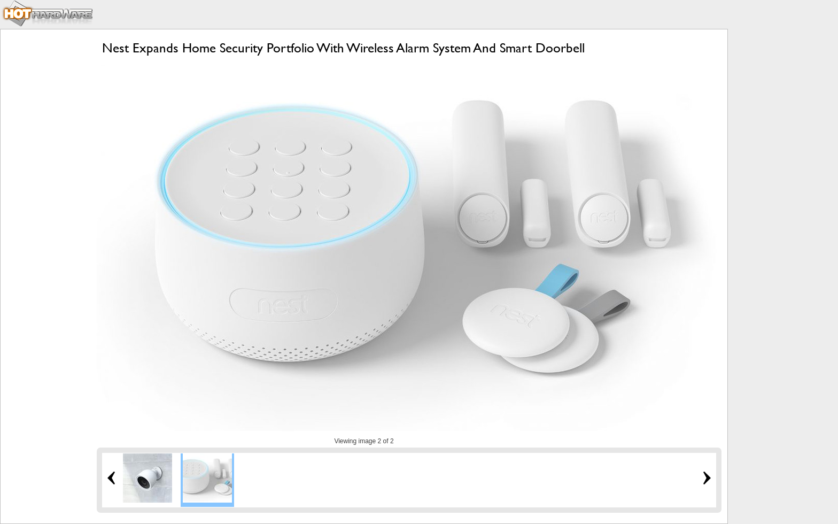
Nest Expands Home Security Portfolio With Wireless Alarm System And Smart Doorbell (343, 48)
